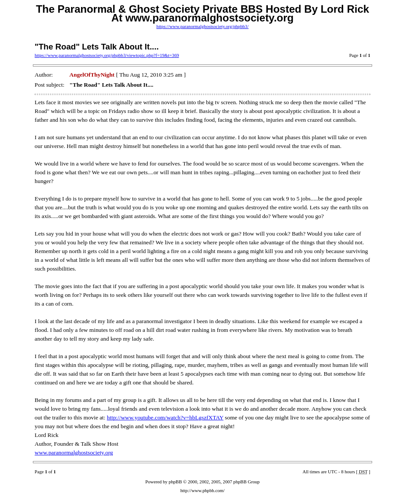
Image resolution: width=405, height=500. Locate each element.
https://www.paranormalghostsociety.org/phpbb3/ (202, 26)
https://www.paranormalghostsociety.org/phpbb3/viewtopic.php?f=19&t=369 (107, 55)
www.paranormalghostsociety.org (74, 452)
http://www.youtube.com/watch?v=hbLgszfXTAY (165, 417)
